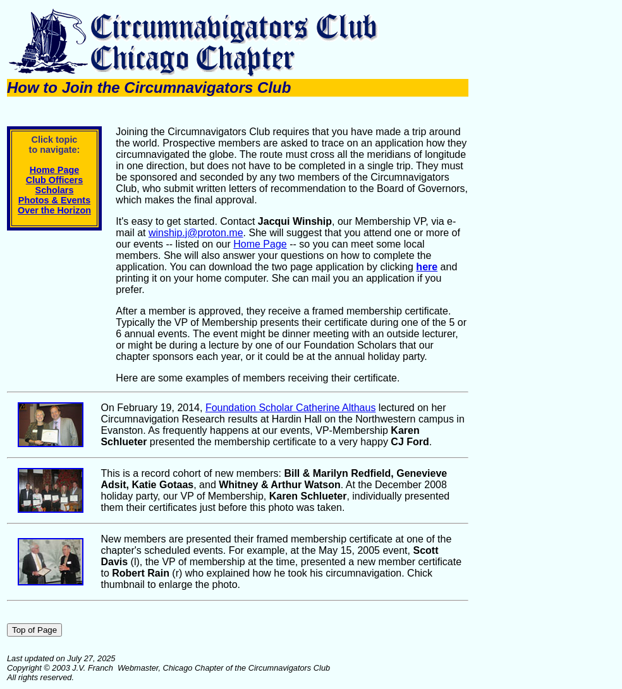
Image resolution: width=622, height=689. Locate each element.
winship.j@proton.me (196, 232)
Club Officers (54, 180)
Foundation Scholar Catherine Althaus (290, 407)
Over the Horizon (54, 210)
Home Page (54, 170)
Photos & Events (54, 200)
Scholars (54, 190)
